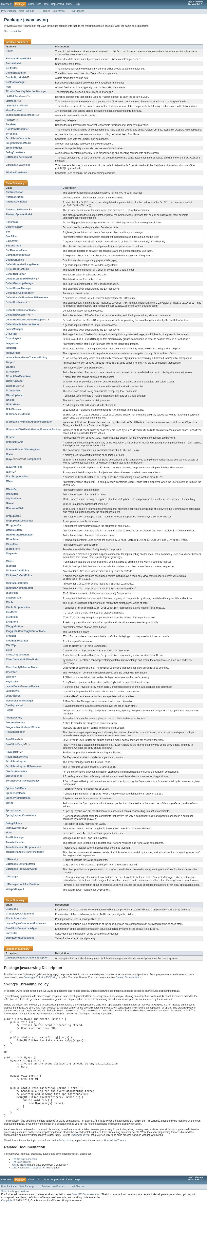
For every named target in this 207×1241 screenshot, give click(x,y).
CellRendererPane (16, 252)
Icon (8, 87)
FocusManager (14, 333)
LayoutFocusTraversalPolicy (22, 697)
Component (33, 465)
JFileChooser (13, 413)
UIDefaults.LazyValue (18, 165)
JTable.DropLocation (18, 616)
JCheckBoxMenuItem (18, 380)
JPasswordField (15, 515)
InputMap (11, 352)
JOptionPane (13, 505)
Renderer (11, 125)
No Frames (59, 11)
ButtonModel (13, 63)
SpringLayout (13, 824)
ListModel (11, 101)
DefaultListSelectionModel (21, 313)
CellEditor (11, 68)
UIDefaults (12, 874)
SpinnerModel (14, 148)
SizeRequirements (16, 784)
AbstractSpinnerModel (19, 216)
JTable (9, 611)
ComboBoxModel (16, 77)
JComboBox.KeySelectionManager (26, 91)
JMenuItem (12, 501)
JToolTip (11, 655)
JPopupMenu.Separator (19, 528)
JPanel (10, 510)
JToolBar (11, 645)
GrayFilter (11, 337)
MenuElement (14, 110)
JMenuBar (12, 496)
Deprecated (57, 4)
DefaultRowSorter (16, 318)
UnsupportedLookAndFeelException (27, 974)
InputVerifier (13, 357)
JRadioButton (14, 537)
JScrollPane (13, 556)
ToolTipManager (15, 852)
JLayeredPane (14, 473)
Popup (9, 721)
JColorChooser (14, 385)
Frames (46, 11)
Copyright (7, 1236)
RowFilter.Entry (15, 756)
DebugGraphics (15, 262)
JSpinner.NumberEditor (19, 596)
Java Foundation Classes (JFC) (29, 1204)
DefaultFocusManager (18, 291)
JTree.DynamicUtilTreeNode (22, 669)
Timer (9, 847)
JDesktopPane (14, 399)
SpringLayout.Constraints (21, 829)
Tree (46, 4)
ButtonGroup (13, 248)
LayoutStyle (13, 701)
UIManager (12, 892)
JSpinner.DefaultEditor (19, 583)
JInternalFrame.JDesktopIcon (23, 455)
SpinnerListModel (16, 806)
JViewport (11, 682)
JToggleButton (14, 636)
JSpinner (11, 574)
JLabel (10, 460)
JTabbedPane (13, 606)
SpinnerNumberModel (18, 811)
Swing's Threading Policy (26, 1001)
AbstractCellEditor (16, 203)
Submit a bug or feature (15, 1227)
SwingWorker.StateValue (20, 954)
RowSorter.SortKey (17, 769)
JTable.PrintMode (16, 934)
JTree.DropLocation (17, 664)
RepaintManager (15, 743)
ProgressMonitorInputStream (23, 739)
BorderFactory (14, 229)
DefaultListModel (15, 305)
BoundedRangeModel (18, 58)
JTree (9, 660)
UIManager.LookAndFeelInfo (22, 899)
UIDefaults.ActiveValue (19, 157)
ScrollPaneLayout (16, 773)
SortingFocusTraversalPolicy (23, 793)
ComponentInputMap (18, 257)
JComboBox (13, 390)
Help (77, 4)
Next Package (26, 11)
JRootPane (12, 547)
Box (8, 234)
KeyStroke (12, 692)
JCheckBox (12, 376)
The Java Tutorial (21, 1198)
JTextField (12, 626)
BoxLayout (12, 243)
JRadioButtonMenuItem (19, 542)
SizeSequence (14, 788)
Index (69, 4)
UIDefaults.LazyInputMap (20, 879)
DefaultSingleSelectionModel (22, 328)
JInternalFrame (14, 447)
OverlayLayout (14, 716)
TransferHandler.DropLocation (23, 862)
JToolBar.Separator (17, 650)
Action (9, 50)
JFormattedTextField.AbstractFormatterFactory (33, 434)
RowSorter (12, 764)
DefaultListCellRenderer (20, 295)
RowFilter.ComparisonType (21, 944)
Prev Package (9, 11)
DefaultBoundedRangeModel (22, 267)
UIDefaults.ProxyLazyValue (21, 884)
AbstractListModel (16, 211)
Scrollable (11, 134)
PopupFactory (14, 729)
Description (16, 31)
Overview (6, 4)
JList (8, 478)
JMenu (10, 488)
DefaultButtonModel (17, 271)
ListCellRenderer (15, 96)
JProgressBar (14, 533)
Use (39, 4)
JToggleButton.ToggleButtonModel (26, 641)
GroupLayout (13, 342)
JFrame (10, 442)
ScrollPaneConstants (18, 139)
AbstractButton (14, 198)
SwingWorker (13, 842)
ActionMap (12, 224)
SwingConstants (15, 153)
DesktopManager (15, 82)
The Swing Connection (24, 1195)
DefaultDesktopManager (20, 286)
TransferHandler (15, 857)
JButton (10, 371)
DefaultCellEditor (16, 276)
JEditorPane (13, 409)
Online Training (20, 1201)
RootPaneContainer (17, 129)
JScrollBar (12, 552)
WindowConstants (16, 173)
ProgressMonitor (15, 734)
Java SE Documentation (86, 1230)
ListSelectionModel (17, 106)
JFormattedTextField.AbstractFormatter (29, 426)
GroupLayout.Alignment (20, 929)
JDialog (10, 404)
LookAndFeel (13, 707)
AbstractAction (14, 193)
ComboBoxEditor (16, 73)
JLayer (10, 465)
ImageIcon (12, 347)
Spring (10, 816)
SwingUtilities (14, 837)
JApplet (10, 366)
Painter (10, 120)
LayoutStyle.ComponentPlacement (26, 939)
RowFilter (11, 751)
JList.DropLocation (17, 483)
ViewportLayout (15, 905)
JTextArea (11, 621)
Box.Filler (11, 238)
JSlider (10, 569)
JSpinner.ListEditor (17, 591)
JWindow (11, 687)
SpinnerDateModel (16, 801)
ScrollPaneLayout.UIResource (23, 778)
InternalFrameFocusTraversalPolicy (26, 361)
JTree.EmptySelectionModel (22, 677)
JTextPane (12, 631)
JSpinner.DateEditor (17, 578)
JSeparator (12, 561)
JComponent (13, 395)
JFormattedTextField (18, 419)
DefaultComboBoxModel (20, 281)
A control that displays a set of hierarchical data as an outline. (96, 660)
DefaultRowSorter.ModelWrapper (25, 323)
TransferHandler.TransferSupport (25, 866)
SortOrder (11, 950)
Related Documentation (128, 994)
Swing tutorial (66, 1177)
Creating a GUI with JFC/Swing (40, 994)
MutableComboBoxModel (20, 115)
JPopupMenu (13, 523)
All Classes (78, 11)
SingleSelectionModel (18, 143)
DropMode (12, 925)
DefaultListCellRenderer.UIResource (27, 300)
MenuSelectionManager (19, 712)
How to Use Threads (115, 1177)
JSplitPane (12, 601)
